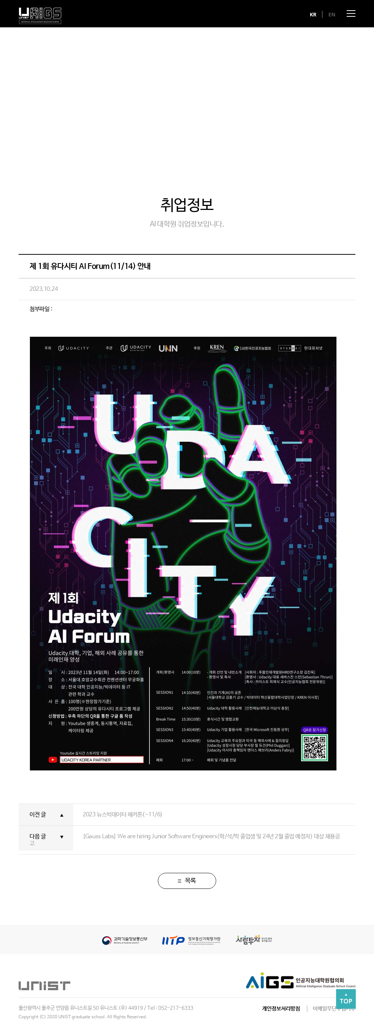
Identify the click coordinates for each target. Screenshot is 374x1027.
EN (332, 14)
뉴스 (108, 148)
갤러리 (187, 148)
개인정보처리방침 (281, 1008)
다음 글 (38, 836)
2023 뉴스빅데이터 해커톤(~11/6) (122, 814)
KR (313, 14)
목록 (187, 881)
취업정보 (266, 148)
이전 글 (38, 814)
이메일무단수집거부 (334, 1008)
